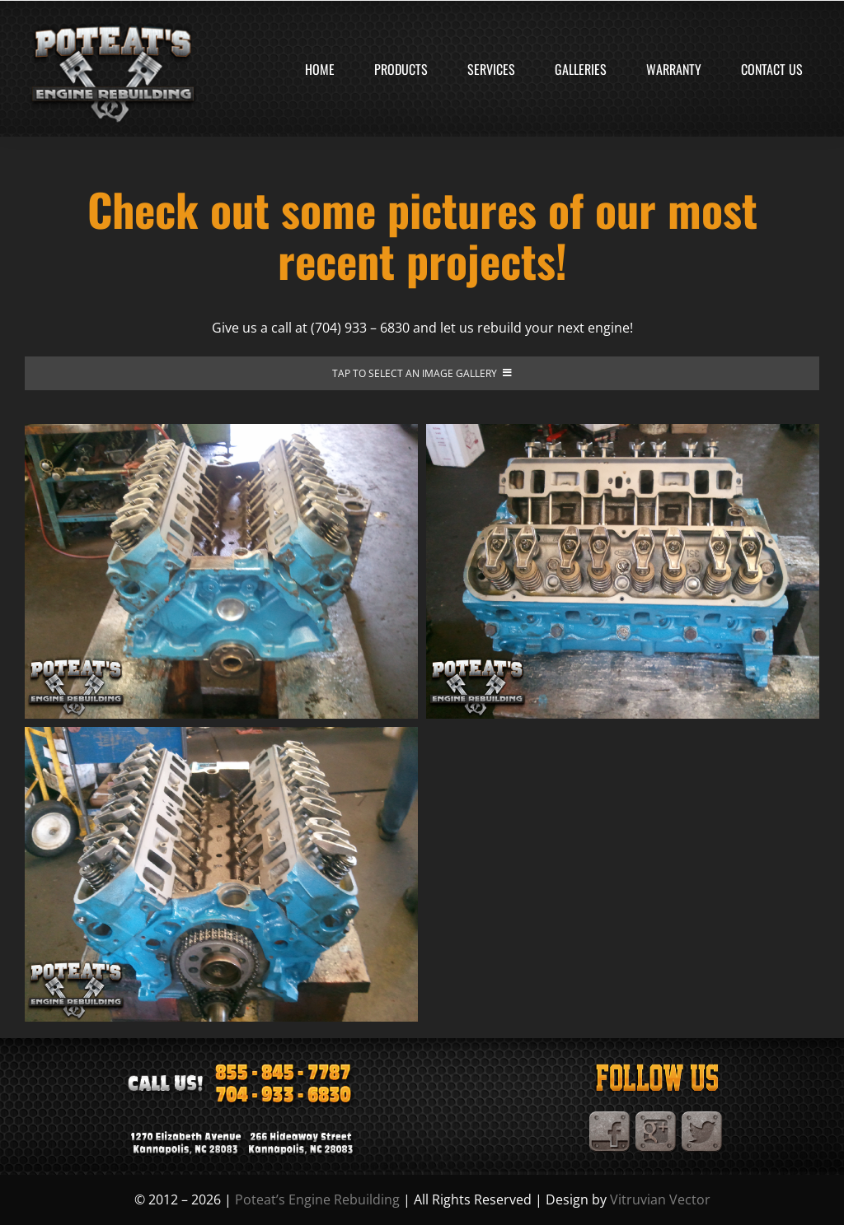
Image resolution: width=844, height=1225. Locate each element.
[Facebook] (610, 1118)
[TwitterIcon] (702, 1118)
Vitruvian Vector (660, 1199)
